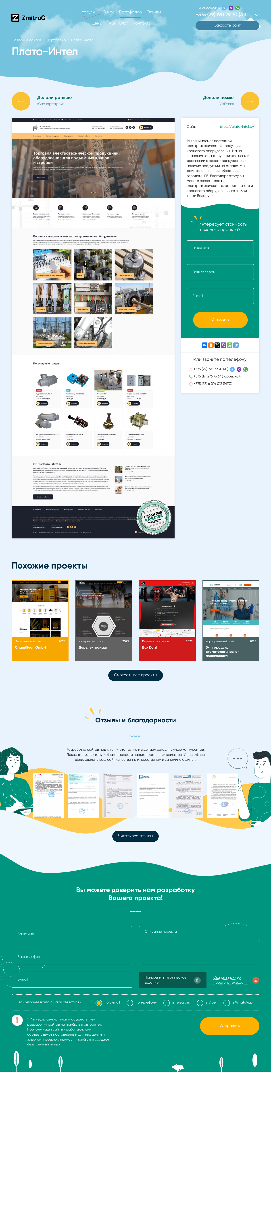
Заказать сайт (227, 25)
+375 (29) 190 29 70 (221, 14)
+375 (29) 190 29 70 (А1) (211, 369)
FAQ (111, 23)
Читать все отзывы (135, 836)
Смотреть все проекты (135, 675)
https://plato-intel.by (236, 127)
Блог (123, 23)
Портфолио (130, 12)
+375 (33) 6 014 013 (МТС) (213, 384)
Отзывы (153, 12)
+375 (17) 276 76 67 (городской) (218, 376)
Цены (97, 23)
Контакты (142, 23)
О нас (109, 12)
